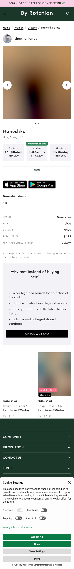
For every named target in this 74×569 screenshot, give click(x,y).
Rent (37, 170)
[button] (37, 437)
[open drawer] (4, 14)
